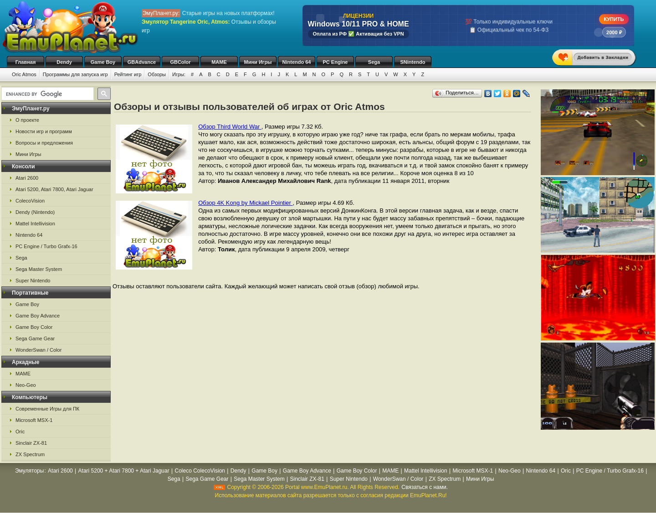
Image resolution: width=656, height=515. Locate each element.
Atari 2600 (26, 178)
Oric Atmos (24, 74)
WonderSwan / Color (38, 350)
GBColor (180, 62)
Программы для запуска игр (75, 74)
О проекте (27, 120)
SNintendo (412, 62)
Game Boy (103, 62)
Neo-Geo (25, 385)
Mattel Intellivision (35, 223)
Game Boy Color (33, 327)
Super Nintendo (32, 280)
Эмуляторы (29, 471)
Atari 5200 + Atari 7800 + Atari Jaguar (123, 471)
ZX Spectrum (30, 454)
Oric (20, 431)
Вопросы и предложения (44, 143)
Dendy (64, 62)
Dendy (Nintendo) (35, 212)
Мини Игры (258, 62)
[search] (46, 94)
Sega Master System (38, 269)
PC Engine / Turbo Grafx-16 (46, 246)
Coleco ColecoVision (200, 471)
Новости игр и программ (43, 131)
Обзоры (157, 74)
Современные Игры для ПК (47, 408)
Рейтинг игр (128, 74)
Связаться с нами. (424, 487)
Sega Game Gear (35, 338)
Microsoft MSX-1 (33, 420)
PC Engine (335, 62)
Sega (374, 62)
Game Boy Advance (37, 315)
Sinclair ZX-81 (31, 443)
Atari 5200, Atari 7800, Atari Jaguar (54, 189)
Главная (25, 62)
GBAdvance (142, 62)
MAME (219, 62)
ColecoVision (30, 200)
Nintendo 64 (296, 62)
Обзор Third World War (229, 126)
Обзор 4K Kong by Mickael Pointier (245, 202)
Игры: (178, 74)
